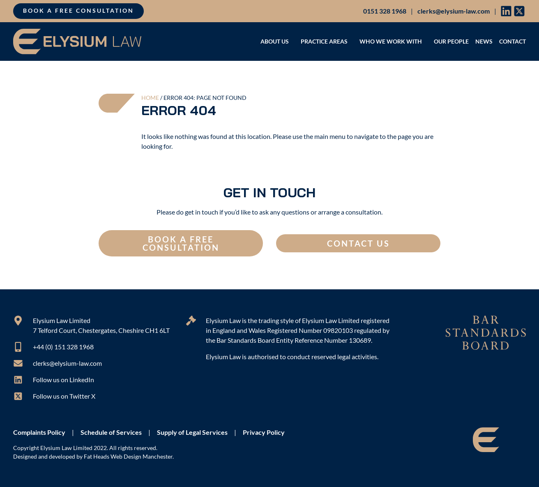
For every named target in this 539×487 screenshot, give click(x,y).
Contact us (358, 243)
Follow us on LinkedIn (63, 379)
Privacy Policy (264, 432)
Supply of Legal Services (192, 432)
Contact (512, 41)
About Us (277, 41)
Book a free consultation (78, 10)
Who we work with (393, 41)
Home (150, 98)
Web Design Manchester (142, 456)
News (484, 41)
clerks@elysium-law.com (453, 11)
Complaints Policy (39, 432)
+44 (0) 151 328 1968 (63, 347)
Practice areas (327, 41)
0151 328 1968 (384, 11)
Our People (451, 41)
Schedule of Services (111, 432)
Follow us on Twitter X (64, 396)
